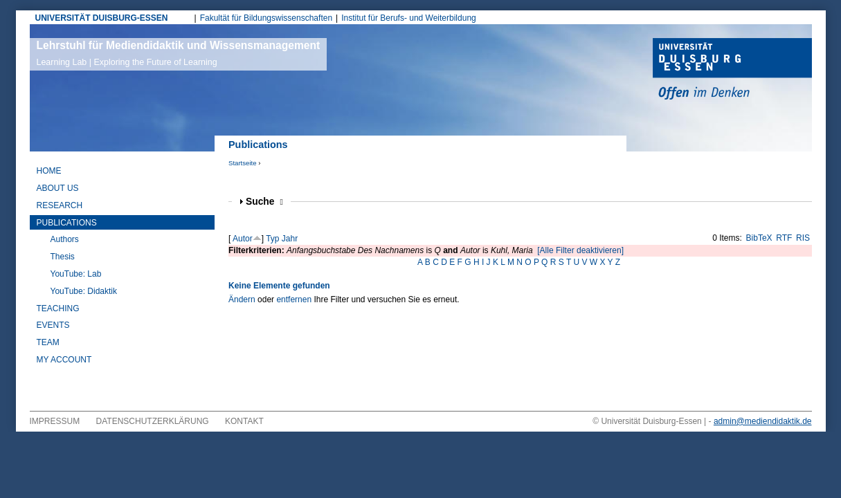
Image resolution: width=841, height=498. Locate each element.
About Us (58, 188)
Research (60, 205)
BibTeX (759, 238)
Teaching (58, 308)
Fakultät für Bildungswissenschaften (266, 18)
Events (53, 325)
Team (48, 342)
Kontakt (244, 421)
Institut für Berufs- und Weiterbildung (408, 18)
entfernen (293, 299)
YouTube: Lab (76, 274)
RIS (803, 238)
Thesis (63, 256)
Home (49, 171)
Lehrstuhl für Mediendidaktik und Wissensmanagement (178, 53)
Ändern (241, 299)
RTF (784, 238)
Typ (272, 238)
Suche (264, 201)
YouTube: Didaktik (84, 291)
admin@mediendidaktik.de (763, 421)
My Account (64, 360)
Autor (243, 238)
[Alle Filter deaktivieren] (580, 250)
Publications (67, 223)
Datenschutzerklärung (152, 421)
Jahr (290, 238)
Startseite (242, 163)
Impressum (55, 421)
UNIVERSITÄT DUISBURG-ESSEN (101, 18)
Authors (65, 239)
